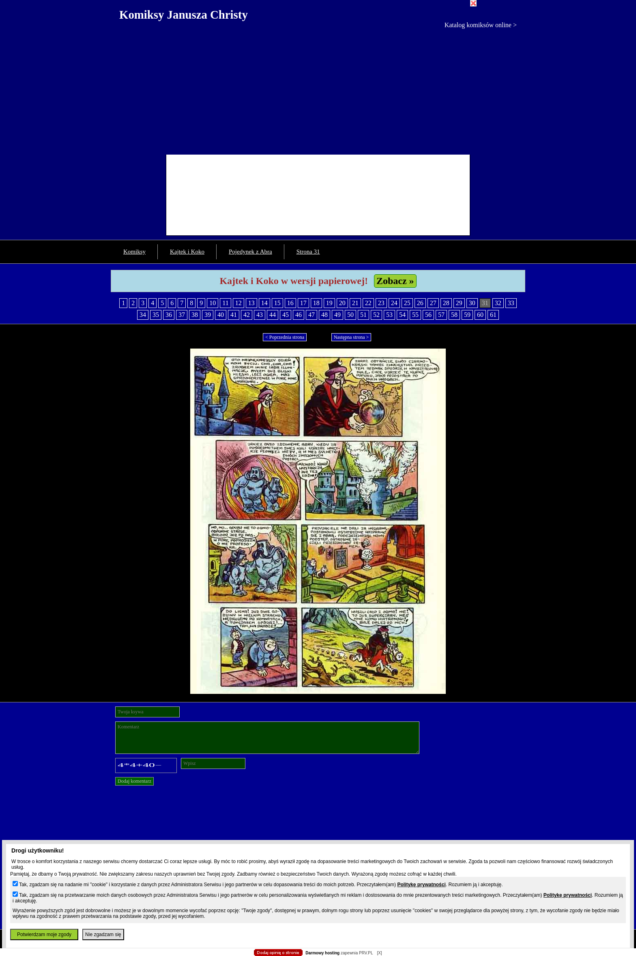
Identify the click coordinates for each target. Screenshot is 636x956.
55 (415, 314)
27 (433, 302)
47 (311, 314)
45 (285, 314)
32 (498, 302)
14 (264, 302)
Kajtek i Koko (187, 251)
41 (233, 314)
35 (156, 314)
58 (454, 314)
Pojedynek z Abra (250, 251)
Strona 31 (308, 251)
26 (420, 302)
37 (181, 314)
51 (363, 314)
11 (225, 302)
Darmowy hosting (322, 953)
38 (194, 314)
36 (168, 314)
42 (246, 314)
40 (220, 314)
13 (251, 302)
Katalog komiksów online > (481, 25)
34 (143, 314)
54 (402, 314)
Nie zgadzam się (103, 934)
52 (376, 314)
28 (446, 302)
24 (394, 302)
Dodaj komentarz (134, 781)
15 (277, 302)
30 (472, 302)
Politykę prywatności (421, 884)
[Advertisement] (318, 89)
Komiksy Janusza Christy (183, 14)
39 (207, 314)
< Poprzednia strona (284, 337)
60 (480, 314)
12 (238, 302)
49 (337, 314)
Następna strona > (351, 337)
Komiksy (134, 251)
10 (212, 302)
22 (368, 302)
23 (381, 302)
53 (389, 314)
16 (290, 302)
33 (511, 302)
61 (493, 314)
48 (324, 314)
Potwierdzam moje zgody (44, 934)
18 (316, 302)
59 (467, 314)
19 (329, 302)
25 (407, 302)
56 (428, 314)
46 (298, 314)
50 (350, 314)
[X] (379, 953)
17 (303, 302)
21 (355, 302)
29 (459, 302)
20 (342, 302)
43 (259, 314)
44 (272, 314)
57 (441, 314)
